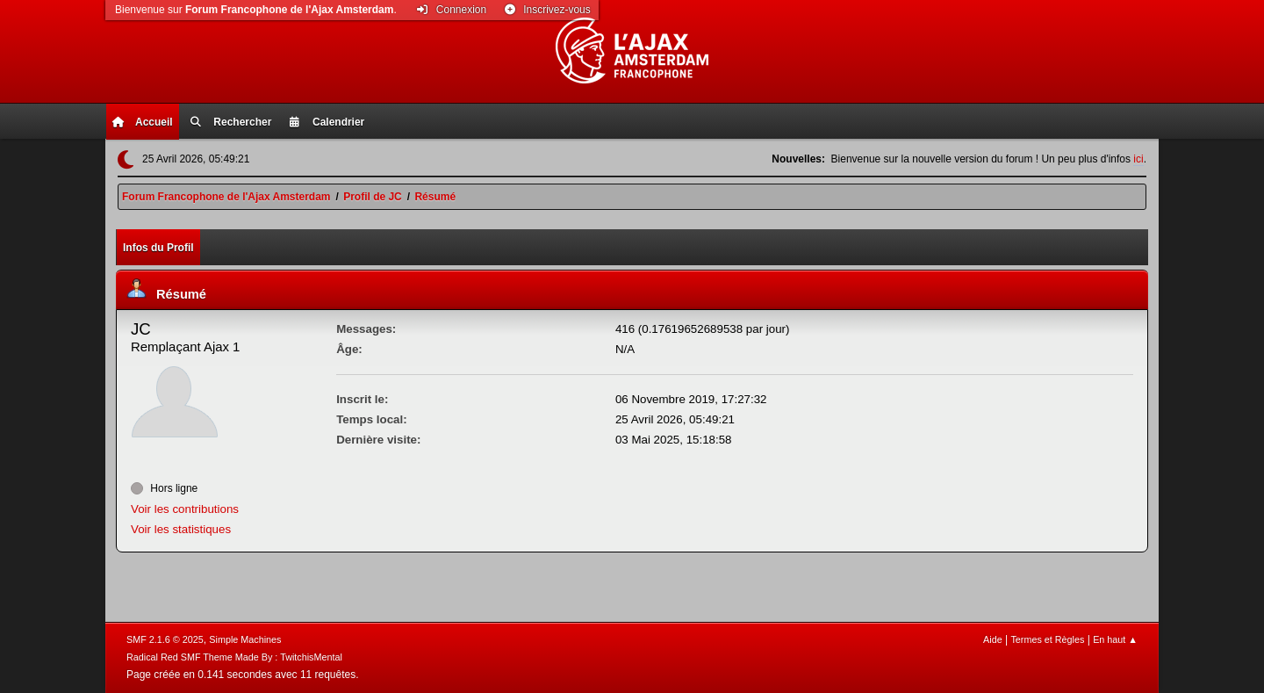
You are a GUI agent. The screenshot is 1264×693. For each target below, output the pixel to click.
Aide (992, 639)
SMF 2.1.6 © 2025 (165, 639)
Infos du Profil (158, 248)
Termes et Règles (1047, 639)
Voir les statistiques (181, 529)
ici (1138, 159)
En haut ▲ (1115, 639)
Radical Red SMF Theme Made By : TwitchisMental (234, 657)
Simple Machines (245, 639)
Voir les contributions (185, 509)
